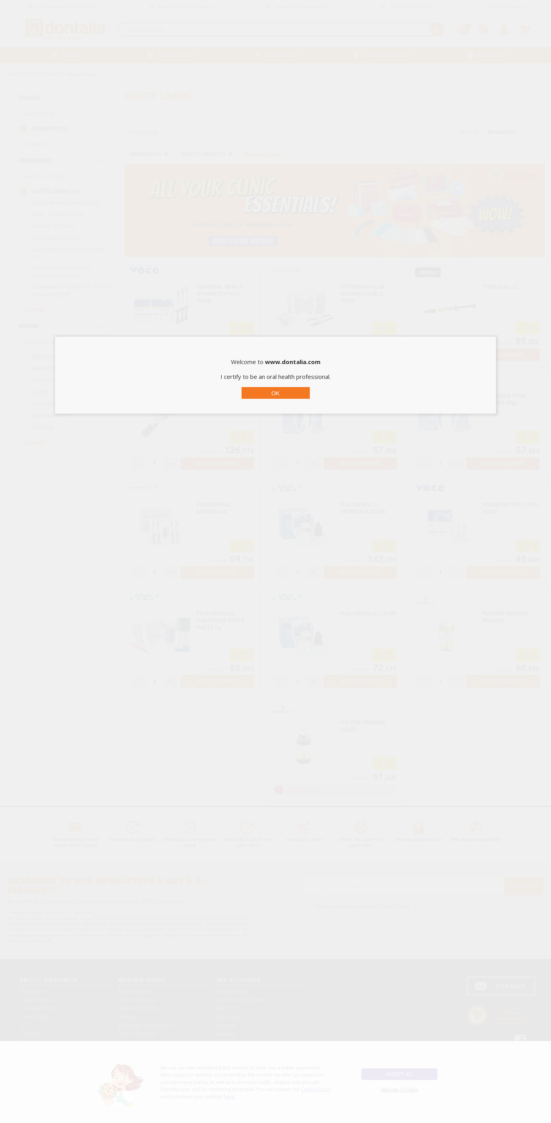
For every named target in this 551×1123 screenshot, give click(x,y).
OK (275, 393)
